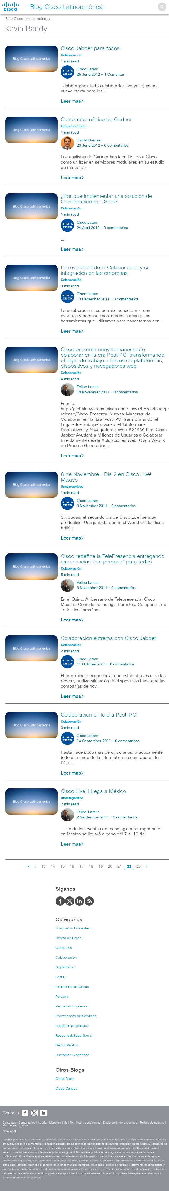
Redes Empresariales (72, 1026)
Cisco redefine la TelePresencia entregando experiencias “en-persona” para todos (112, 559)
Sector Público (67, 1045)
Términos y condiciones (85, 1122)
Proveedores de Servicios (76, 1016)
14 (53, 867)
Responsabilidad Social (74, 1035)
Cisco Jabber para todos (90, 48)
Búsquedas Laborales (73, 928)
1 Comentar (114, 74)
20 (110, 867)
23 (138, 867)
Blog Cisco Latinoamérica (26, 19)
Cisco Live (64, 948)
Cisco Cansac (66, 1088)
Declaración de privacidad (120, 1122)
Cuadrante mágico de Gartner (96, 119)
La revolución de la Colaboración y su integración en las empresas (105, 270)
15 (62, 867)
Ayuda (42, 1122)
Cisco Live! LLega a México (93, 791)
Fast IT (61, 977)
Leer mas (72, 101)
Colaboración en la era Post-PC (98, 715)
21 (119, 867)
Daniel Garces (89, 140)
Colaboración (66, 957)
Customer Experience (72, 1055)
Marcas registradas (15, 1125)
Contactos (9, 1122)
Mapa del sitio (58, 1122)
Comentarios (27, 1122)
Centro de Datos (68, 938)
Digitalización (66, 967)
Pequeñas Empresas (72, 1006)
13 (43, 867)
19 (100, 867)
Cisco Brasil (65, 1079)
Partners (62, 996)
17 (81, 867)
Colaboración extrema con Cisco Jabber (108, 638)
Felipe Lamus (88, 387)
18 (91, 867)
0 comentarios (116, 146)
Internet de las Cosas (72, 987)
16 (72, 867)
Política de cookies (152, 1122)
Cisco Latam (87, 69)
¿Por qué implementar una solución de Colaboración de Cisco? (106, 199)
